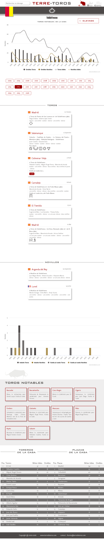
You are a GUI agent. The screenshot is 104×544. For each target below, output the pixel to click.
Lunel (34, 286)
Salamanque (37, 133)
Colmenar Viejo (39, 158)
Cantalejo (36, 182)
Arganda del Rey (39, 269)
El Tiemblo (37, 205)
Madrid (35, 112)
